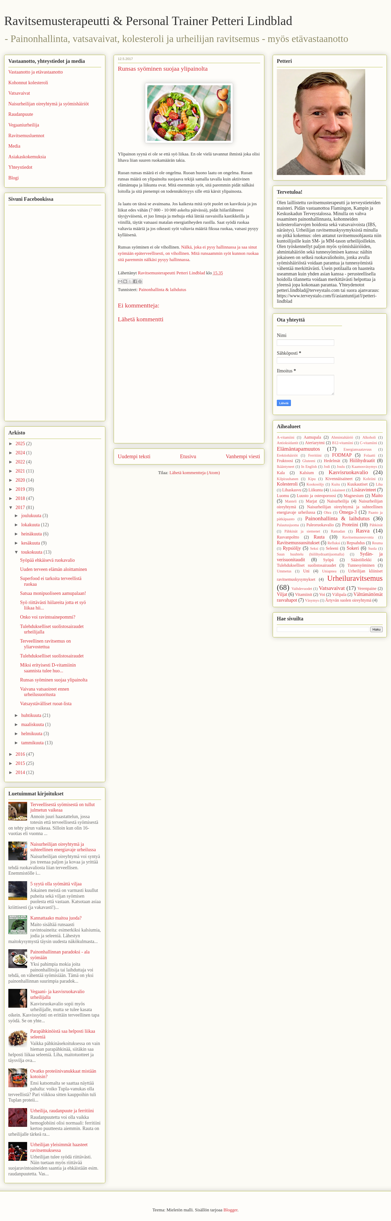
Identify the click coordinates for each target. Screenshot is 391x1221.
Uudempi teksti (134, 456)
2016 (21, 754)
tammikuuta (33, 742)
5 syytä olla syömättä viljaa (56, 883)
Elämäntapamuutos (298, 449)
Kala (281, 472)
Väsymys (312, 600)
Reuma (377, 543)
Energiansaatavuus (358, 449)
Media (14, 146)
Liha (379, 484)
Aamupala (312, 437)
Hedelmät (332, 460)
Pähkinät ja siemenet (302, 531)
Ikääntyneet (285, 466)
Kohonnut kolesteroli (28, 82)
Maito (377, 495)
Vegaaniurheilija (23, 125)
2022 (21, 461)
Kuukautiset (357, 484)
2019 (21, 489)
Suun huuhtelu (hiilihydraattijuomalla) (310, 554)
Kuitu (335, 484)
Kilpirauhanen (287, 479)
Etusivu (188, 456)
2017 (21, 507)
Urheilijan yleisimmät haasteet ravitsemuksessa (59, 1147)
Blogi (13, 177)
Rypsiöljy (292, 548)
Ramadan (338, 531)
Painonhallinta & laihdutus (162, 289)
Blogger (230, 1209)
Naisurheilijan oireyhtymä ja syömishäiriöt (48, 103)
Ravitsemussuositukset (298, 542)
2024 (21, 452)
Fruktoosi (285, 460)
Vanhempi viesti (243, 456)
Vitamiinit (303, 594)
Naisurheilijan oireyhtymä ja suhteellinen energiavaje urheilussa (63, 847)
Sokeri (353, 548)
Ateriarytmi (315, 442)
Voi (322, 594)
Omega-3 (348, 512)
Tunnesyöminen (361, 565)
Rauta (319, 537)
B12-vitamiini (342, 443)
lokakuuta (31, 524)
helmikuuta (32, 733)
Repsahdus (356, 543)
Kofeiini (369, 479)
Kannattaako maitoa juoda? (56, 918)
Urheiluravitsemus (355, 578)
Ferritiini (314, 455)
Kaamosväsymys (364, 466)
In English (309, 466)
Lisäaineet (337, 490)
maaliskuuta (33, 724)
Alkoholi (369, 437)
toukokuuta (32, 552)
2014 (21, 772)
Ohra (327, 512)
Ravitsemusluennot (26, 135)
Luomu (283, 495)
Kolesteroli (287, 484)
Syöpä (328, 560)
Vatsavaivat (19, 93)
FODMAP (342, 455)
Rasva (363, 531)
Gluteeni (308, 461)
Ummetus (284, 571)
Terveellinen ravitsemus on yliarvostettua (45, 643)
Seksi (314, 548)
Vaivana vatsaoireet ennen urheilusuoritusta (44, 691)
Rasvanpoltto (288, 537)
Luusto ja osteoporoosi (316, 495)
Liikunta (315, 490)
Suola (372, 548)
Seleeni (332, 548)
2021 (21, 471)
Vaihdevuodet (301, 589)
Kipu (312, 479)
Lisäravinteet (363, 489)
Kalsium (307, 472)
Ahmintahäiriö (342, 437)
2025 (21, 443)
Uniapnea (329, 571)
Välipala (339, 594)
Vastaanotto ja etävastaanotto (35, 72)
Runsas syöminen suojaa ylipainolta (53, 679)
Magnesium (354, 495)
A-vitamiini (285, 437)
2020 (21, 480)
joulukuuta (31, 515)
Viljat (282, 594)
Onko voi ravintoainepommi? (47, 617)
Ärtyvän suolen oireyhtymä (348, 600)
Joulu (341, 466)
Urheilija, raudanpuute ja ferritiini (62, 1110)
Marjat (311, 501)
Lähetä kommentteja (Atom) (194, 472)
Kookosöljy (315, 484)
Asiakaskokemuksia (27, 156)
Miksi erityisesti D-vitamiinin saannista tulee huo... (48, 667)
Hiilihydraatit (362, 460)
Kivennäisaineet (338, 478)
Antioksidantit (287, 443)
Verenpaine (366, 588)
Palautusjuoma (288, 525)
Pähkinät (376, 525)
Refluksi (333, 543)
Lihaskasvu (291, 490)
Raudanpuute (20, 114)
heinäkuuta (32, 533)
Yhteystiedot (20, 167)
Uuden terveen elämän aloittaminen (53, 569)
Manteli (291, 501)
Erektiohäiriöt (287, 455)
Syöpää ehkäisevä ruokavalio (47, 560)
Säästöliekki (361, 560)
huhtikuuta (31, 715)
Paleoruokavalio (320, 525)
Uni (306, 571)
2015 (21, 763)
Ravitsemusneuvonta (358, 537)
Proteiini (350, 524)
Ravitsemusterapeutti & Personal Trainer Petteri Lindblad (148, 21)
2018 (21, 498)
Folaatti (369, 455)
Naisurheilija (338, 501)
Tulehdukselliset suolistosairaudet (52, 655)
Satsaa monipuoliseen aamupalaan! (53, 593)
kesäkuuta (31, 543)
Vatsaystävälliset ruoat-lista (45, 703)
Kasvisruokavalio (348, 472)
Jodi (327, 466)
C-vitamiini (368, 443)
